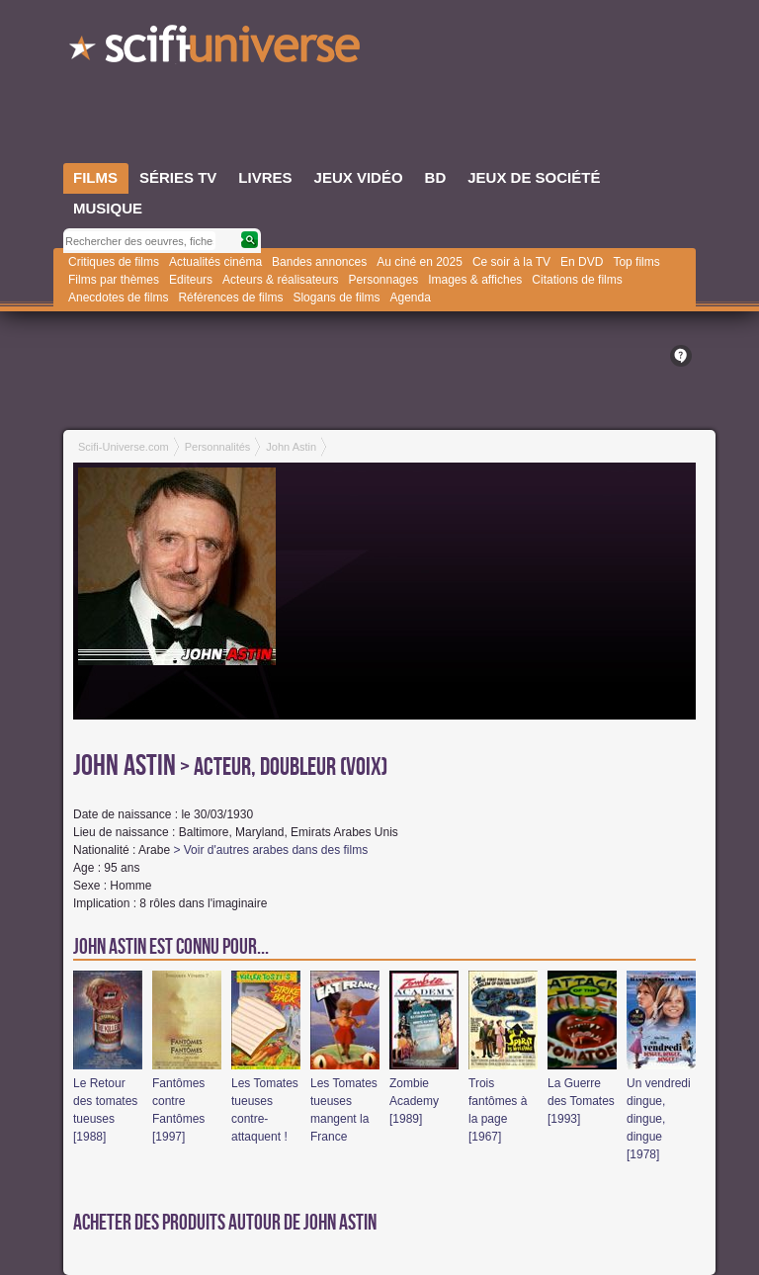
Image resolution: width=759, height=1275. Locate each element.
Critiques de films (113, 262)
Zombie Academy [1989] (414, 1101)
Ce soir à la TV (511, 262)
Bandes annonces (319, 262)
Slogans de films (336, 297)
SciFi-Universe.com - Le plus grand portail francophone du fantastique (216, 49)
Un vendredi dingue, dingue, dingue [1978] (659, 1118)
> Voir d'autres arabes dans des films (270, 850)
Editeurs (190, 280)
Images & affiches (475, 280)
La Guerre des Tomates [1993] (581, 1101)
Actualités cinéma (215, 262)
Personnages (383, 280)
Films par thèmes (113, 280)
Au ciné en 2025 (420, 262)
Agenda (409, 297)
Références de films (230, 297)
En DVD (581, 262)
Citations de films (577, 280)
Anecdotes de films (118, 297)
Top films (636, 262)
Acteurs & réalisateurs (280, 280)
